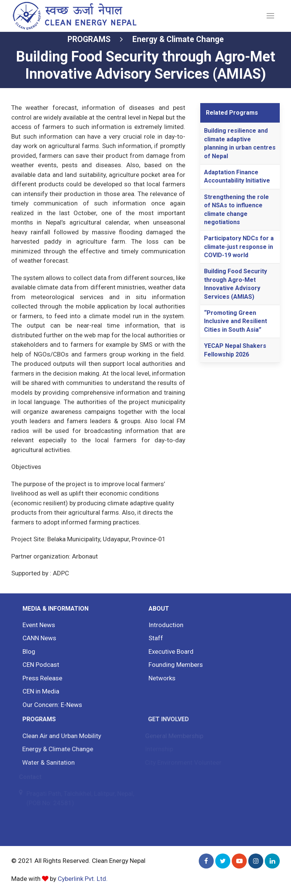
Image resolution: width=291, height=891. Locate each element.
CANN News (38, 638)
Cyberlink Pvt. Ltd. (83, 878)
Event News (37, 625)
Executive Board (167, 651)
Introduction (163, 625)
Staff (153, 638)
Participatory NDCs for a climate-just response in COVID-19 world (239, 247)
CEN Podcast (39, 664)
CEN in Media (39, 691)
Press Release (41, 678)
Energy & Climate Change (178, 39)
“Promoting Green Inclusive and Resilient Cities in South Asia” (235, 321)
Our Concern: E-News (50, 704)
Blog (27, 651)
